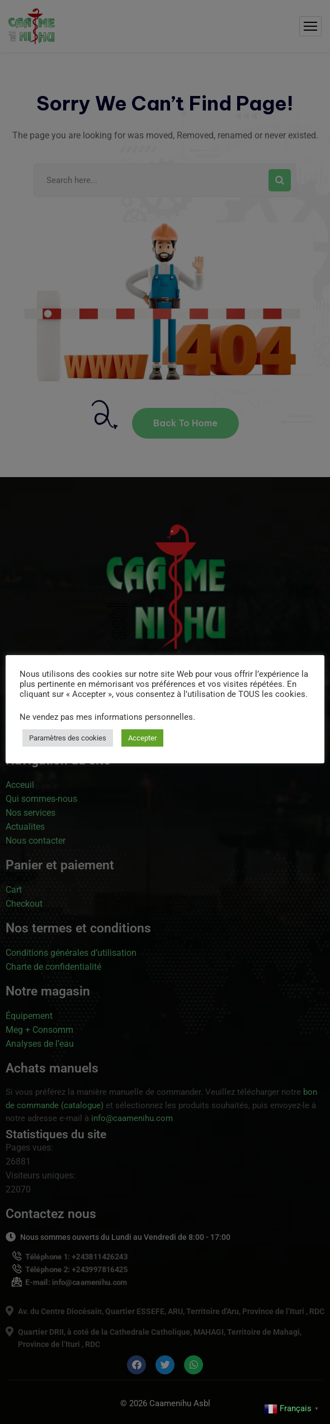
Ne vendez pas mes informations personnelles (106, 717)
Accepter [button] (142, 738)
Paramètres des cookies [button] (67, 738)
